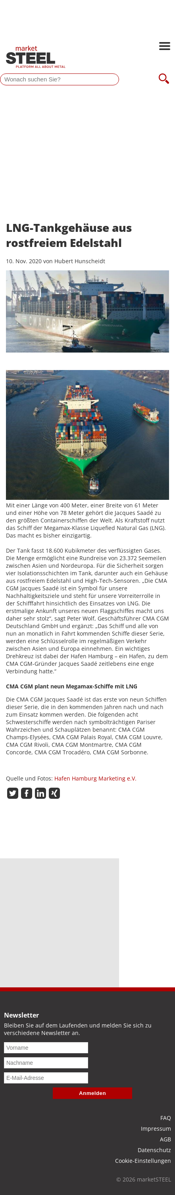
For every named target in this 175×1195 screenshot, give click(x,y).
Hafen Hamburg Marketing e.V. (95, 778)
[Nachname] (46, 1062)
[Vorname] (46, 1047)
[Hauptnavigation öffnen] (164, 47)
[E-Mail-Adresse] (46, 1077)
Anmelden (92, 1093)
